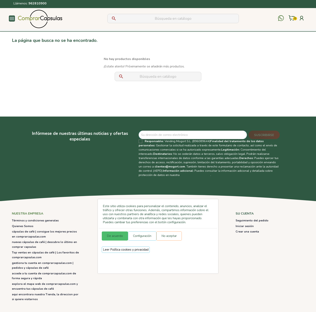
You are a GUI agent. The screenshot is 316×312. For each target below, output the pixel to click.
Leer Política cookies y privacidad (126, 250)
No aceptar (169, 236)
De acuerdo (115, 236)
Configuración (142, 236)
